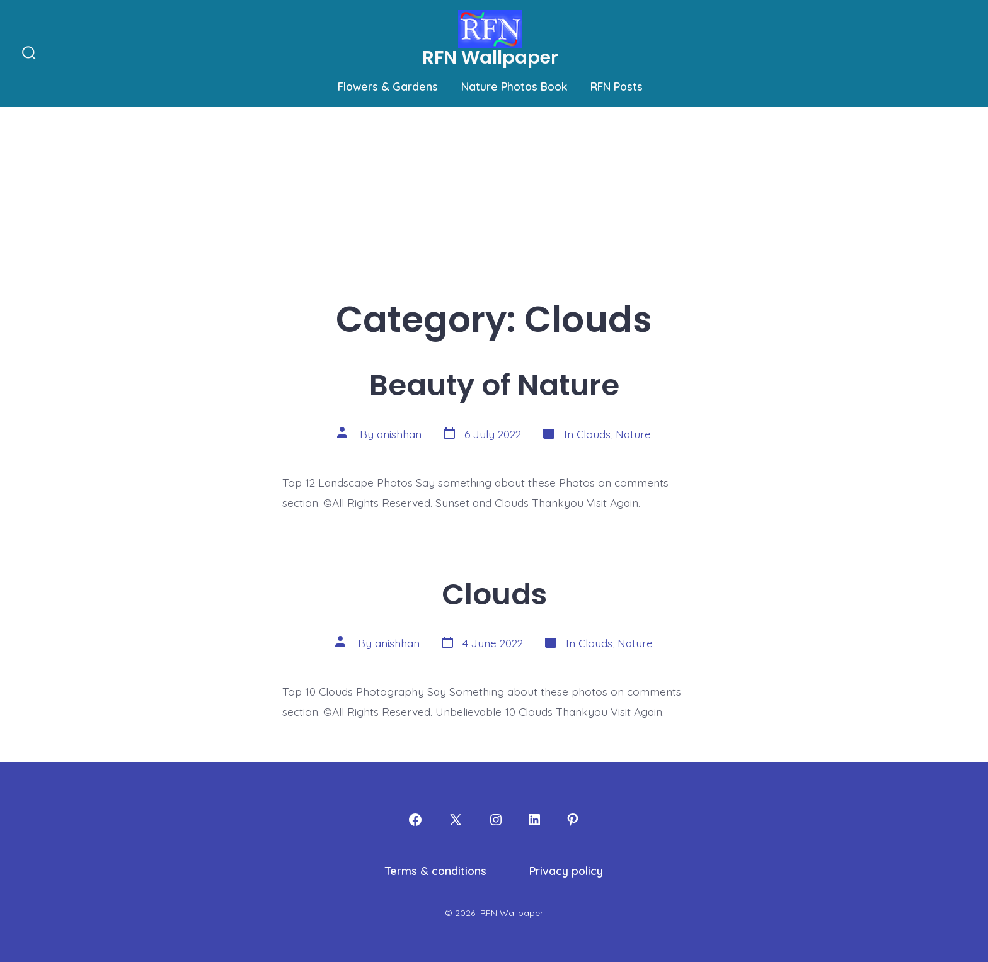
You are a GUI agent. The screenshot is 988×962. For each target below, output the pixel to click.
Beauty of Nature (494, 385)
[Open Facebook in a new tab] (415, 819)
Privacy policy (566, 871)
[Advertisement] (494, 201)
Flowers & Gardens (388, 86)
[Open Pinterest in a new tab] (572, 819)
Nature (633, 434)
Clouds (594, 434)
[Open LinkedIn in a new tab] (534, 819)
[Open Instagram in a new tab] (496, 819)
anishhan (399, 434)
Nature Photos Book (514, 86)
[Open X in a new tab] (455, 819)
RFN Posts (616, 86)
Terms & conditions (435, 871)
